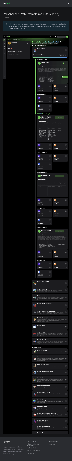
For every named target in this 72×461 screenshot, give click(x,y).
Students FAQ (31, 448)
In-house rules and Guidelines (33, 444)
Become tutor (53, 441)
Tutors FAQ (30, 453)
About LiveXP (31, 441)
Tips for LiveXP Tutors (34, 450)
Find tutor (52, 444)
